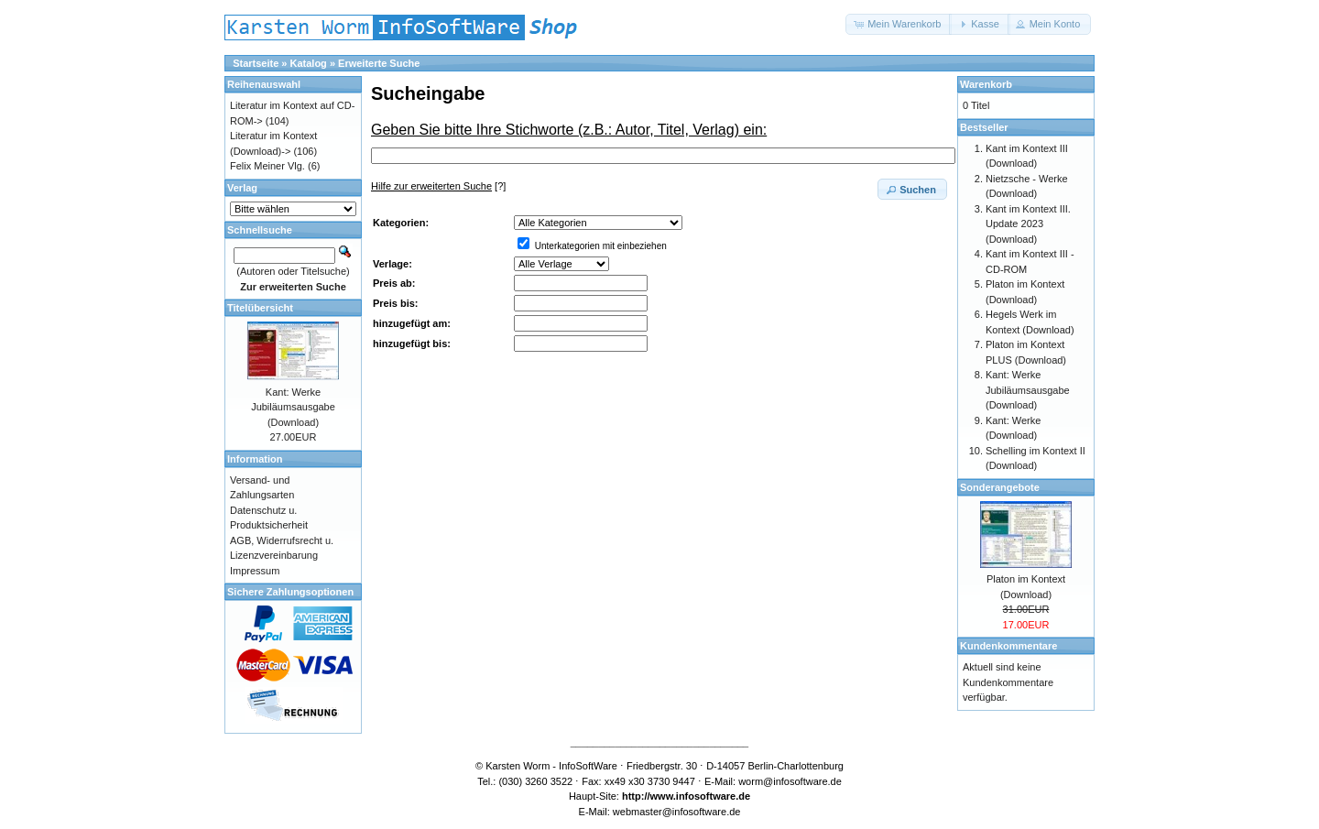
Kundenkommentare (1008, 645)
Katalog (308, 63)
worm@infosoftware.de (790, 781)
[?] (438, 185)
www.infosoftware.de (700, 796)
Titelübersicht (260, 307)
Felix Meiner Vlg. (267, 165)
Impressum (254, 570)
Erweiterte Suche (379, 63)
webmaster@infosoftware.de (677, 811)
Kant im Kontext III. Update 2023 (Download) (1028, 224)
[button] (898, 24)
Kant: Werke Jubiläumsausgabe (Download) (293, 407)
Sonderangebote (1000, 487)
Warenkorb (986, 84)
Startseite (255, 63)
